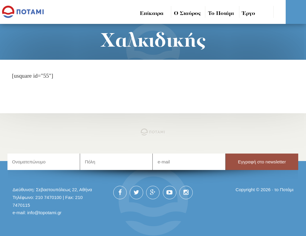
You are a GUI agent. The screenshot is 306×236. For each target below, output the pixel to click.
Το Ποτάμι (221, 13)
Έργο (248, 13)
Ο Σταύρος (187, 13)
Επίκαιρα (151, 13)
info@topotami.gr (44, 212)
